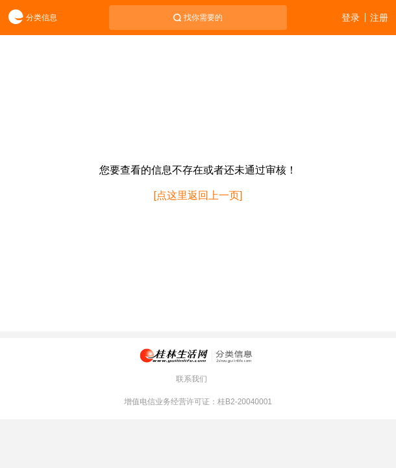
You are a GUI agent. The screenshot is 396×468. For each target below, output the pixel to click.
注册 (379, 17)
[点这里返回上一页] (198, 195)
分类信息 (28, 18)
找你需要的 (203, 17)
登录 (350, 17)
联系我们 (191, 379)
